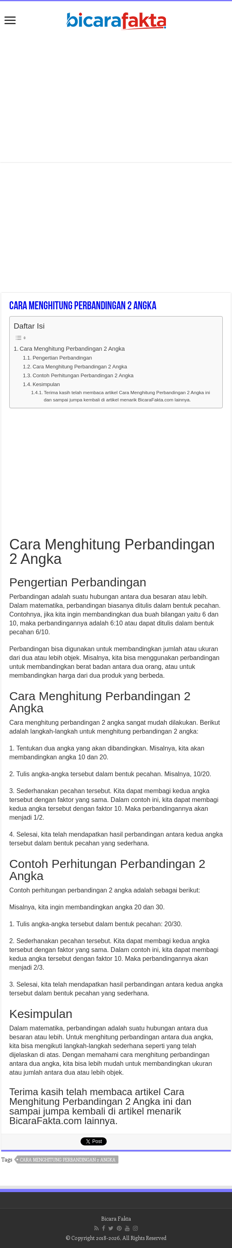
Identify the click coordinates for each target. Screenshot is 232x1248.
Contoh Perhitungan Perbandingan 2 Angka (83, 375)
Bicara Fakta (116, 1218)
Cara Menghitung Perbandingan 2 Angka (72, 348)
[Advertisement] (116, 97)
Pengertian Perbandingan (62, 358)
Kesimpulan (46, 384)
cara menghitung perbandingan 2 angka (68, 1160)
